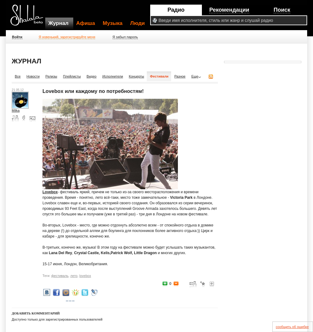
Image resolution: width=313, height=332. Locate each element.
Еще (194, 76)
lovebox (85, 276)
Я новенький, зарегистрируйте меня (67, 37)
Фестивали (159, 76)
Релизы (51, 76)
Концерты (136, 76)
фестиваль (60, 276)
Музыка (112, 23)
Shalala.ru (29, 17)
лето (73, 276)
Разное (179, 76)
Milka (16, 110)
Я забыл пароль (125, 37)
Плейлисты (72, 76)
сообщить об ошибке (292, 327)
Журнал (58, 23)
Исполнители (112, 76)
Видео (91, 76)
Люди (137, 23)
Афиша (85, 23)
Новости (33, 76)
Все (18, 76)
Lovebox (50, 192)
